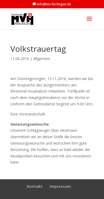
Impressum (60, 186)
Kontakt (35, 186)
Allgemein (41, 58)
